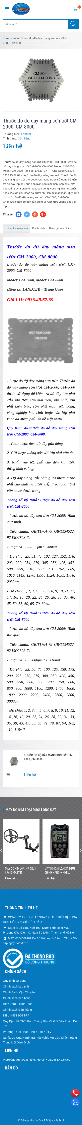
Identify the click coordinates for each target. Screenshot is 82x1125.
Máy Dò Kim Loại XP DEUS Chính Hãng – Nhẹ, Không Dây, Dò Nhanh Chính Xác (59, 871)
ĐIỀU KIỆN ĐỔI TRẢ (16, 1015)
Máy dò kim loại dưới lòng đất (31, 810)
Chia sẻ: (8, 214)
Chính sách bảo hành (17, 998)
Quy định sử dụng (14, 980)
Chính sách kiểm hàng (17, 1009)
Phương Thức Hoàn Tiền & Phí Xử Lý (27, 1031)
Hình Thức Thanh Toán (18, 1003)
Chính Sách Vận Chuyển (19, 992)
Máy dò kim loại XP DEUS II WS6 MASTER (20, 870)
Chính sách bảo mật (16, 986)
